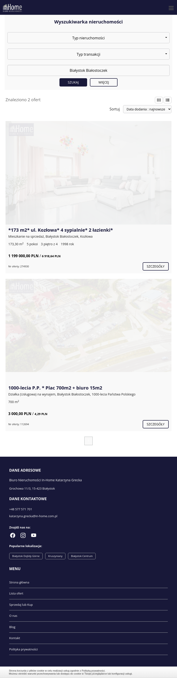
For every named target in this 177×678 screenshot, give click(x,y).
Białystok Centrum (82, 556)
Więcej (103, 82)
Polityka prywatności (23, 649)
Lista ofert (16, 593)
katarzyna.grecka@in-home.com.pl (33, 516)
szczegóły (156, 266)
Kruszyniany (55, 556)
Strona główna (19, 582)
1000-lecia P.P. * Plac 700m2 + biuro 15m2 (55, 388)
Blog (12, 627)
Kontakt (14, 638)
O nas (13, 616)
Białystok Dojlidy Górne (26, 556)
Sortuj (114, 109)
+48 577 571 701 (20, 509)
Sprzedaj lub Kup (21, 605)
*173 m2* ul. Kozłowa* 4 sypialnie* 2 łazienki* (60, 230)
